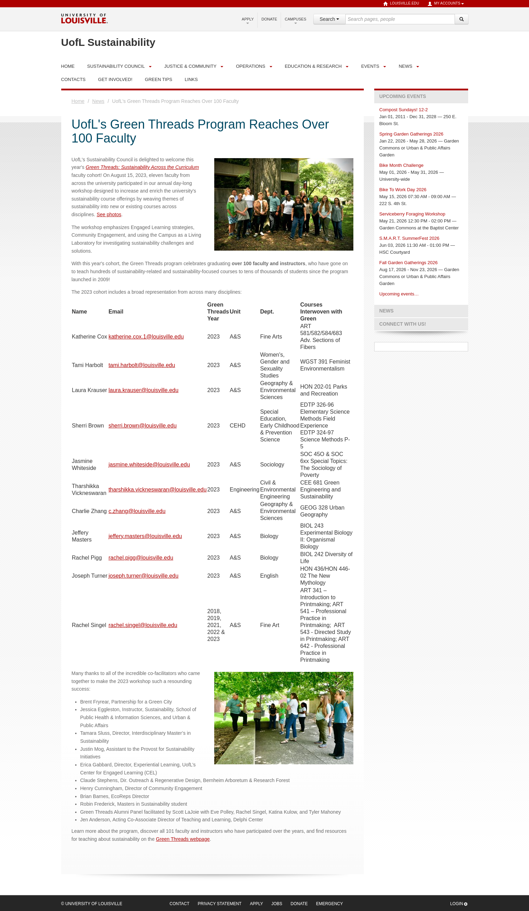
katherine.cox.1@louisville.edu (146, 337)
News (405, 66)
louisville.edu (401, 3)
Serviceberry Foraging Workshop (412, 214)
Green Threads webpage (183, 839)
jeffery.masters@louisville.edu (145, 536)
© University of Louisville (91, 903)
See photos (109, 214)
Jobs (276, 903)
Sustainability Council (116, 66)
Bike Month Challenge (401, 165)
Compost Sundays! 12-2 (403, 109)
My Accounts (445, 3)
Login (459, 903)
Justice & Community (190, 66)
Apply (248, 20)
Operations (250, 66)
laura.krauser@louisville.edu (143, 390)
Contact (180, 903)
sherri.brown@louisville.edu (143, 426)
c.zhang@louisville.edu (137, 511)
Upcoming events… (399, 293)
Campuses (295, 20)
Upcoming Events (402, 96)
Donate (269, 19)
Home (78, 101)
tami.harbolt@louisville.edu (142, 365)
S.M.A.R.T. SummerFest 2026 (409, 238)
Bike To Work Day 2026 (402, 189)
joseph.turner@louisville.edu (143, 576)
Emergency (329, 903)
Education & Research (313, 66)
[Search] (461, 19)
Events (370, 66)
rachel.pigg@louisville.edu (141, 558)
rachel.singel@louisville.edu (143, 625)
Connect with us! (402, 324)
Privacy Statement (220, 903)
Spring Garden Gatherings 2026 (411, 134)
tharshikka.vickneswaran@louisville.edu (158, 490)
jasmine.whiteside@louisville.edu (149, 464)
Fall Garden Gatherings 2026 (408, 262)
